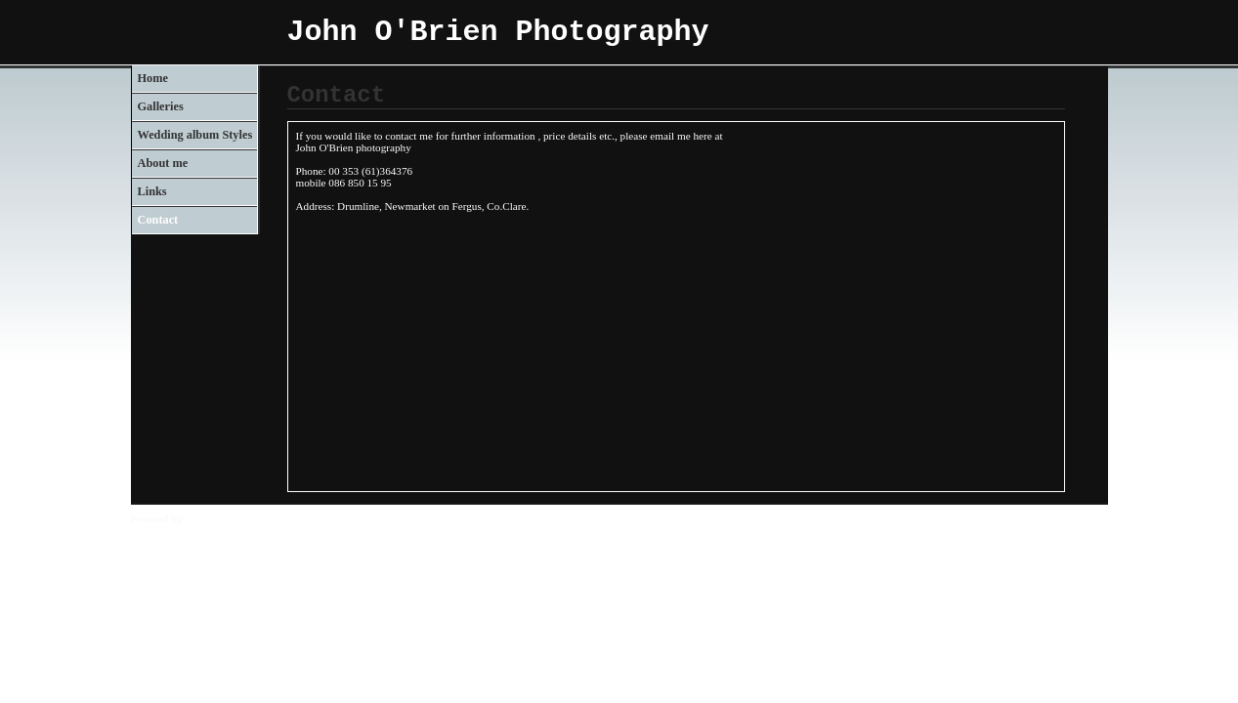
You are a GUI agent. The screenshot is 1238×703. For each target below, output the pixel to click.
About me (163, 163)
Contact (158, 220)
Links (152, 191)
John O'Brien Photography (498, 32)
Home (153, 78)
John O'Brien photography (353, 147)
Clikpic (201, 518)
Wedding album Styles (195, 135)
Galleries (161, 106)
